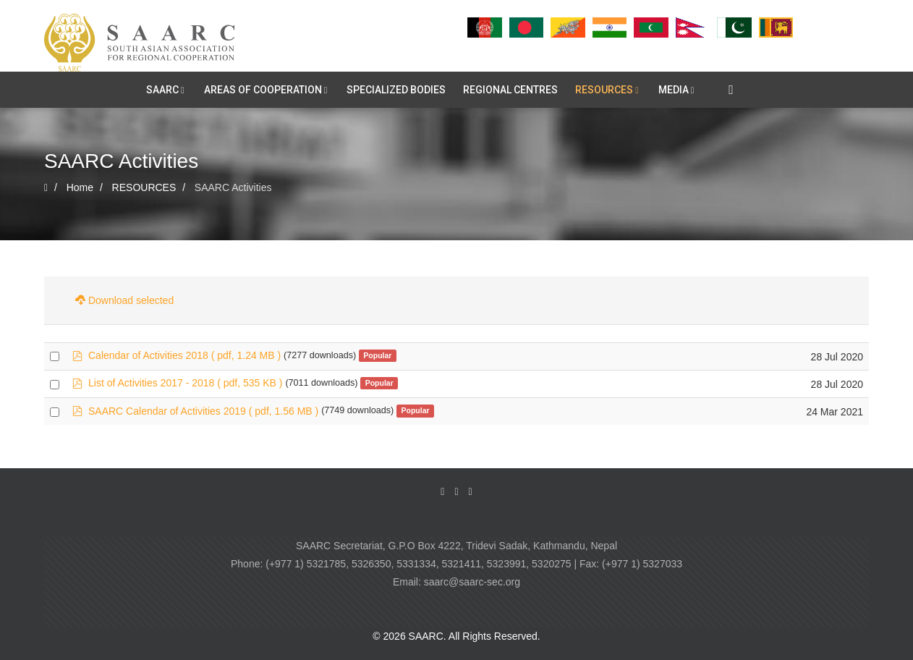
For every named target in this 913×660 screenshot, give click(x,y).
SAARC (162, 90)
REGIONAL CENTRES (510, 90)
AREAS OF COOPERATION (263, 90)
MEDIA (673, 90)
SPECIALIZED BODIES (396, 90)
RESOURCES (604, 90)
